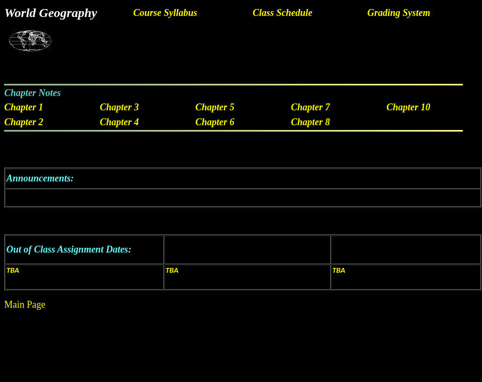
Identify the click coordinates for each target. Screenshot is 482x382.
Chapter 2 (24, 122)
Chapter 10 (408, 107)
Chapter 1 (24, 107)
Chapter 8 (310, 122)
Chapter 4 (119, 122)
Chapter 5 (215, 107)
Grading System (399, 12)
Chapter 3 (119, 107)
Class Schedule (283, 12)
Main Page (24, 304)
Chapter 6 (215, 122)
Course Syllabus (165, 12)
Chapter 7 (310, 107)
